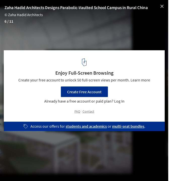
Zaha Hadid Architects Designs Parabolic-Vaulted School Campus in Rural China (76, 8)
